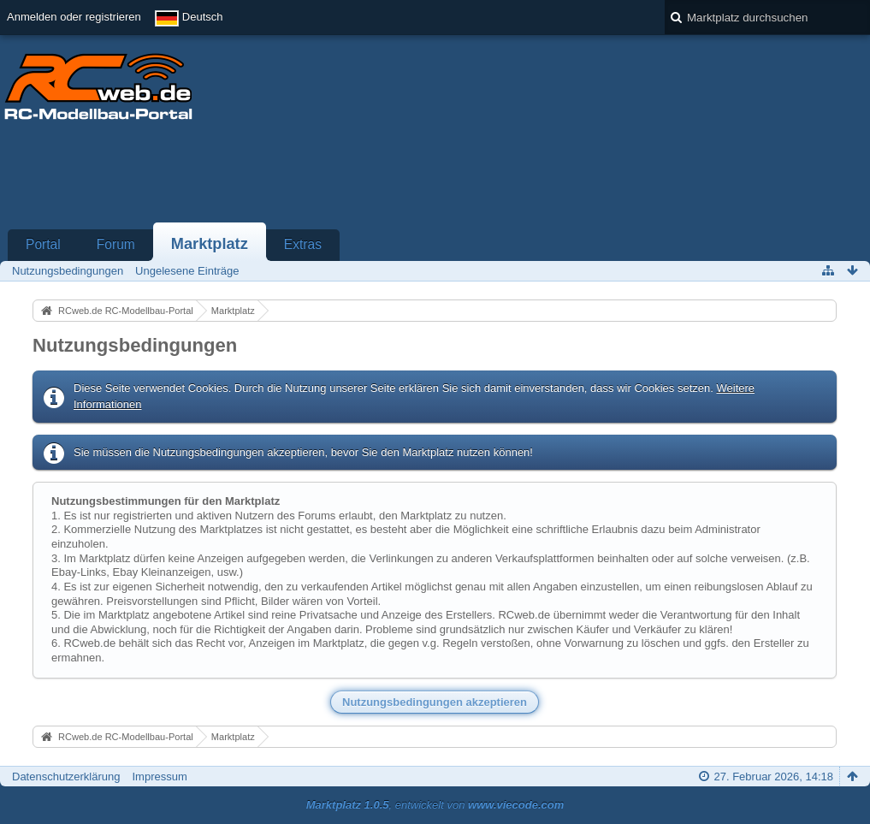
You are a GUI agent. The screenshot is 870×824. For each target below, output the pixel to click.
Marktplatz (209, 243)
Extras (303, 244)
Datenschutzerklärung (66, 776)
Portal (43, 244)
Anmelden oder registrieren (74, 16)
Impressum (159, 776)
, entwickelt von (435, 804)
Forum (116, 244)
